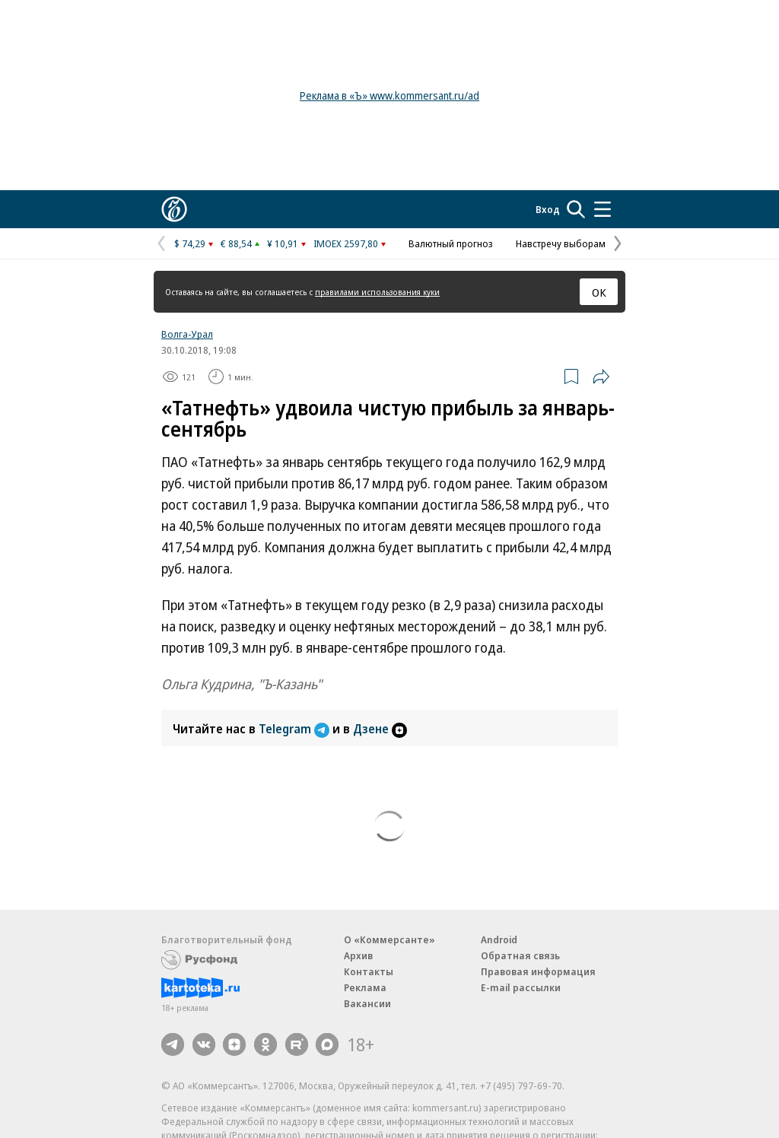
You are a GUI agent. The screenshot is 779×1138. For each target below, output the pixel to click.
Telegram (295, 728)
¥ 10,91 (282, 243)
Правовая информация (538, 971)
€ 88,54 (236, 243)
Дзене (380, 728)
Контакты (368, 971)
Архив (358, 955)
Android (499, 939)
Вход (548, 209)
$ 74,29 (189, 243)
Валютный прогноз (451, 243)
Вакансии (367, 1003)
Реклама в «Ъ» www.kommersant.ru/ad (389, 95)
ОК (599, 292)
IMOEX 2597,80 (345, 243)
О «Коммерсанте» (389, 939)
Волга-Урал (187, 334)
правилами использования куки (377, 291)
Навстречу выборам (561, 243)
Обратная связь (520, 955)
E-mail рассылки (521, 987)
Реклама (365, 987)
